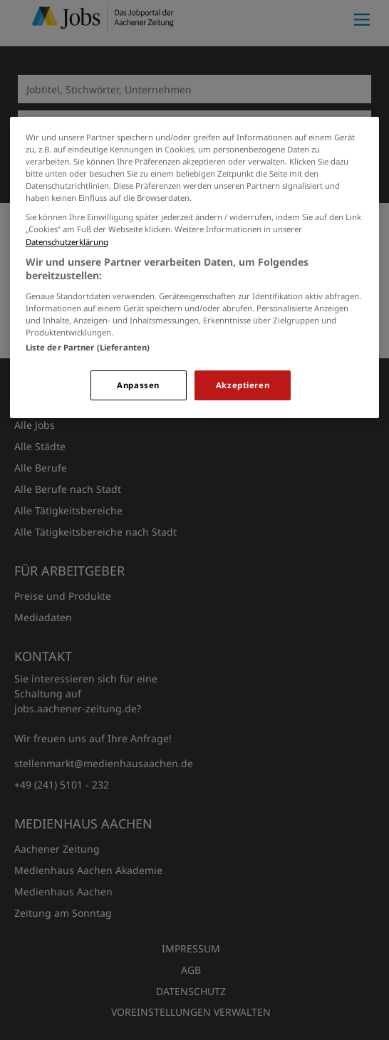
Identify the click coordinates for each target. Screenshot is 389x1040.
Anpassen (138, 385)
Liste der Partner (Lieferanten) (88, 347)
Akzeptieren (242, 385)
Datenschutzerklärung (67, 241)
